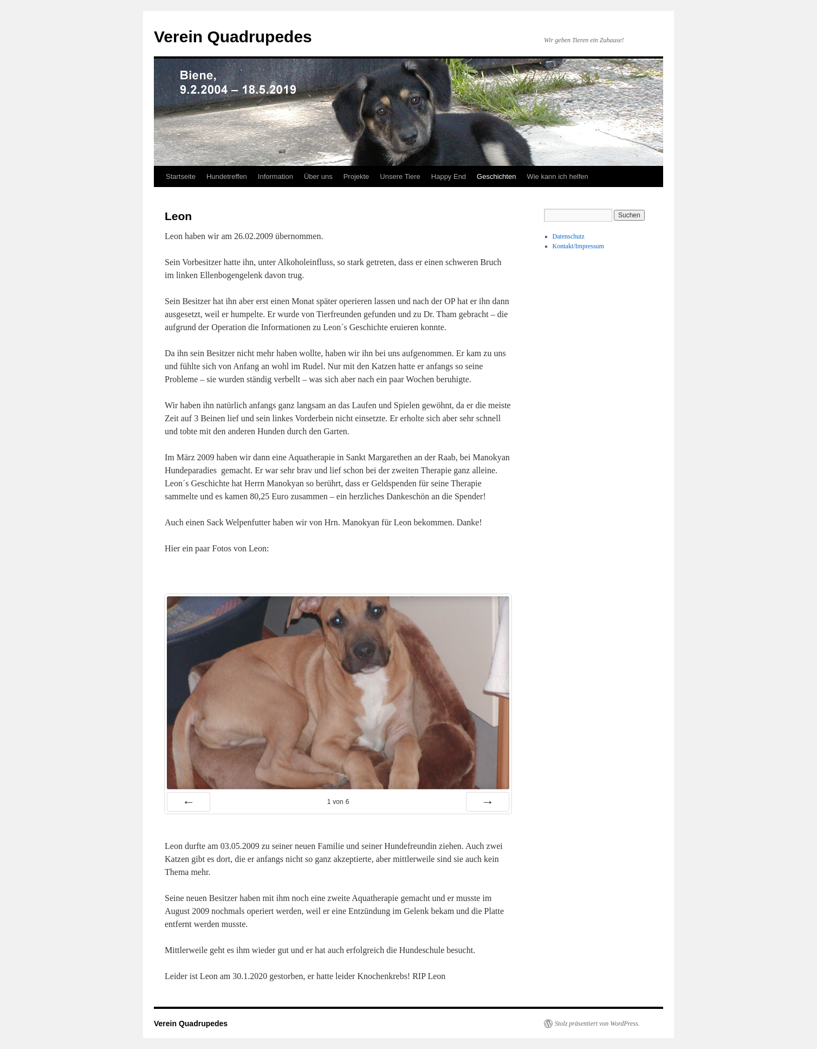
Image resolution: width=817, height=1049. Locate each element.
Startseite (181, 176)
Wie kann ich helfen (557, 176)
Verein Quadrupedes (233, 37)
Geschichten (496, 176)
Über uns (318, 176)
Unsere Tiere (400, 176)
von (338, 802)
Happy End (448, 176)
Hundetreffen (226, 176)
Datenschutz (569, 236)
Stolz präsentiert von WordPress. (597, 1023)
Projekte (356, 176)
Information (275, 176)
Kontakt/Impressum (578, 246)
